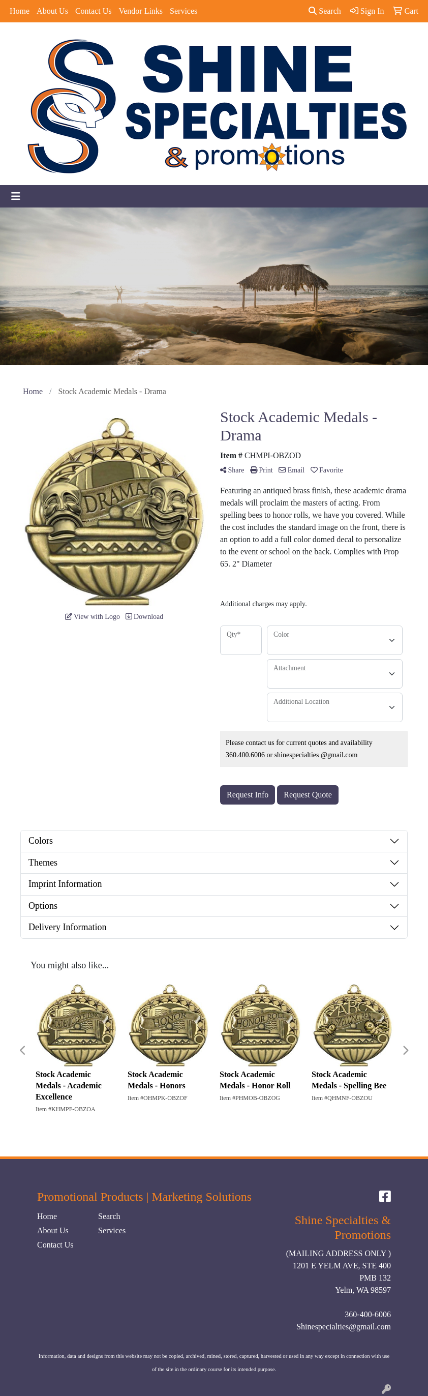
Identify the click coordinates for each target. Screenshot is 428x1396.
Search (325, 11)
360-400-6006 (368, 1314)
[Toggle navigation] (15, 196)
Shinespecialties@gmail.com (343, 1326)
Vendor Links (140, 11)
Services (183, 11)
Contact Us (93, 11)
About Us (52, 11)
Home (19, 11)
